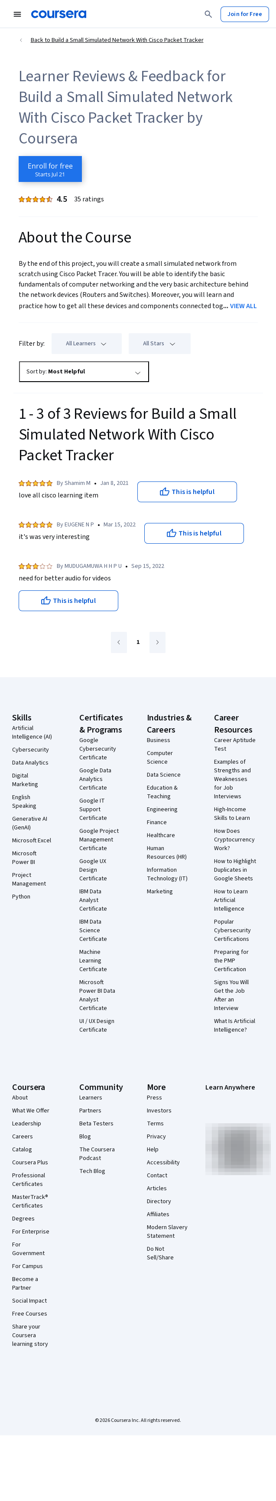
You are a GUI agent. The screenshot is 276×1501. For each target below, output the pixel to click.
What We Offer (30, 1110)
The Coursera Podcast (97, 1154)
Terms (155, 1123)
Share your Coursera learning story (30, 1335)
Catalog (22, 1149)
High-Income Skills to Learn (232, 813)
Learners (90, 1097)
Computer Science (160, 757)
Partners (90, 1110)
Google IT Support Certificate (93, 809)
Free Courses (29, 1314)
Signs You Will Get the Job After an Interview (231, 995)
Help (153, 1149)
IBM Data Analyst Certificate (93, 900)
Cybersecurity (30, 750)
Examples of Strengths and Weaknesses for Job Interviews (232, 779)
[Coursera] (58, 14)
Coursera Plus (30, 1162)
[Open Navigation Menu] (17, 14)
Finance (157, 822)
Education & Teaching (162, 792)
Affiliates (158, 1214)
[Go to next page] (157, 642)
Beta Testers (96, 1123)
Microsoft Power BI (24, 858)
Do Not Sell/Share (160, 1253)
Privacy (156, 1136)
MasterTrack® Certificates (30, 1201)
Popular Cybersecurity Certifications (232, 930)
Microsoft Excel (31, 840)
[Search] (208, 14)
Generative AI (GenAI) (29, 823)
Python (21, 896)
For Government (28, 1249)
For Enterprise (30, 1231)
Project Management (29, 879)
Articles (157, 1188)
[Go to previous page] (119, 642)
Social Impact (29, 1301)
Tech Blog (92, 1171)
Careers (22, 1136)
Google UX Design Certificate (93, 870)
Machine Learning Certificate (93, 961)
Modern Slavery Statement (167, 1231)
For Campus (27, 1266)
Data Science (164, 775)
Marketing (160, 891)
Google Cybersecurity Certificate (97, 749)
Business (158, 740)
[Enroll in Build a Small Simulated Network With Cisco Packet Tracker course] (50, 169)
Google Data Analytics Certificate (95, 779)
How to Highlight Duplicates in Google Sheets (235, 870)
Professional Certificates (28, 1180)
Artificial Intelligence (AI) (32, 732)
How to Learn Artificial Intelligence (231, 900)
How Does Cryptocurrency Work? (234, 840)
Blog (85, 1136)
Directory (159, 1201)
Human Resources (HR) (167, 852)
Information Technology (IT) (167, 874)
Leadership (26, 1123)
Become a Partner (25, 1283)
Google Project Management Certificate (99, 840)
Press (154, 1097)
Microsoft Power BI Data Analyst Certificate (97, 995)
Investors (159, 1110)
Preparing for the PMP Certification (231, 961)
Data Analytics (30, 762)
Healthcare (161, 835)
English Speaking (24, 801)
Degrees (23, 1218)
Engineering (162, 809)
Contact (157, 1175)
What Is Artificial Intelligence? (234, 1025)
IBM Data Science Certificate (93, 930)
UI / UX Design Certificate (96, 1025)
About (20, 1097)
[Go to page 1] (138, 642)
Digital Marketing (25, 780)
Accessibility (163, 1162)
